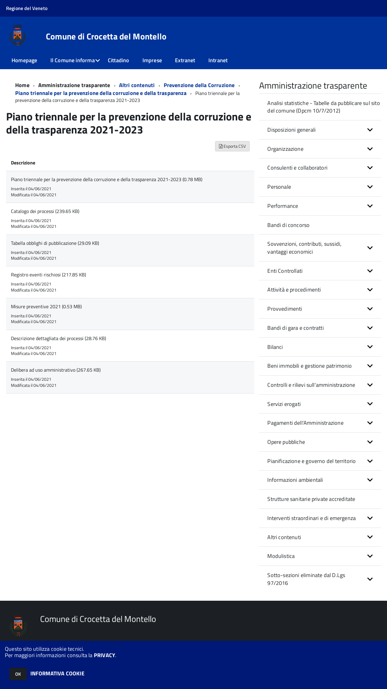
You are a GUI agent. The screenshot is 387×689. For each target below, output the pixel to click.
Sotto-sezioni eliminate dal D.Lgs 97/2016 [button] (306, 579)
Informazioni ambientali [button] (295, 480)
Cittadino (118, 60)
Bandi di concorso (288, 225)
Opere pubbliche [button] (286, 442)
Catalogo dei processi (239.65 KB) (45, 211)
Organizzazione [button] (285, 149)
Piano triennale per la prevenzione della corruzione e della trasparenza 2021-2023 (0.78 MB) (106, 179)
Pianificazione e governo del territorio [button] (311, 461)
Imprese (152, 60)
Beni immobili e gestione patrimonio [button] (309, 366)
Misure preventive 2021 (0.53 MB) (46, 306)
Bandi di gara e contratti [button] (295, 328)
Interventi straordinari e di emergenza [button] (311, 518)
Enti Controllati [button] (285, 271)
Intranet (218, 60)
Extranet (185, 60)
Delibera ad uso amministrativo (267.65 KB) (56, 369)
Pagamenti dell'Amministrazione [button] (305, 423)
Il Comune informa (72, 60)
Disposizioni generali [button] (291, 130)
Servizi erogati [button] (284, 404)
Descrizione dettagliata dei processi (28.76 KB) (58, 338)
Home (22, 85)
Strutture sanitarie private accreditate (311, 499)
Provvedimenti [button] (284, 309)
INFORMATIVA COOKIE (57, 673)
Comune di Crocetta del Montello (106, 36)
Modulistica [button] (281, 556)
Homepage (24, 60)
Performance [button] (282, 206)
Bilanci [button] (275, 347)
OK (18, 673)
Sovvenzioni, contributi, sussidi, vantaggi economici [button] (304, 248)
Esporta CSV (232, 146)
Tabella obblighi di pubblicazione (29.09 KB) (55, 243)
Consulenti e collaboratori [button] (297, 168)
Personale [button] (279, 187)
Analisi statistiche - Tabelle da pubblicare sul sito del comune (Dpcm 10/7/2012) (323, 107)
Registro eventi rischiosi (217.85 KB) (48, 274)
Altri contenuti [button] (284, 537)
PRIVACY (104, 655)
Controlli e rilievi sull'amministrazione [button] (311, 385)
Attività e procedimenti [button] (294, 289)
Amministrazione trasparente (74, 85)
